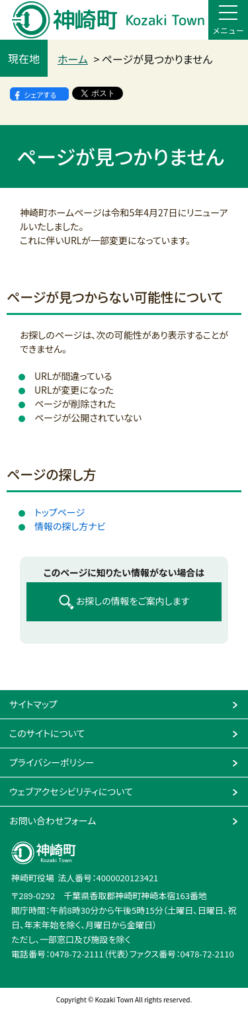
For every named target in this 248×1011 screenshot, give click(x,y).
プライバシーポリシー (52, 762)
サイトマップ (33, 704)
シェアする (40, 94)
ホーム (73, 59)
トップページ (59, 512)
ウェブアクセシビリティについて (71, 791)
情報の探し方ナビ (70, 526)
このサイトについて (47, 733)
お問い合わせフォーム (52, 820)
